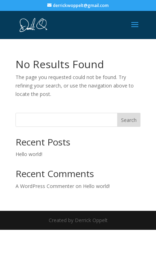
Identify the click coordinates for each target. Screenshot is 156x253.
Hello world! (29, 154)
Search (129, 120)
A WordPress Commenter (45, 186)
